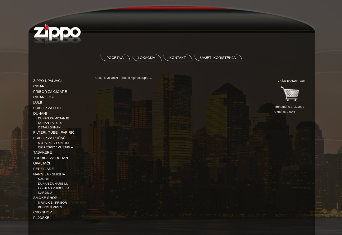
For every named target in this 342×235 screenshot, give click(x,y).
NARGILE (45, 179)
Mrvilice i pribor (52, 202)
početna (115, 58)
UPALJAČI (41, 163)
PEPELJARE (43, 169)
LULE (37, 102)
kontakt (177, 58)
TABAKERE (42, 152)
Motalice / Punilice (54, 143)
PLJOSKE (41, 218)
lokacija (146, 58)
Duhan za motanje (53, 118)
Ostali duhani (50, 127)
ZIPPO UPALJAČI (47, 81)
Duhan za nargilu (53, 183)
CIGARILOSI (43, 97)
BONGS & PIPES (50, 207)
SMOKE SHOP (45, 198)
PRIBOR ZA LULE (47, 108)
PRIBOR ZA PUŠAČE (50, 138)
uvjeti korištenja (218, 58)
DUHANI (40, 113)
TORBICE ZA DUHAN (50, 158)
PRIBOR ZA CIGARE (50, 91)
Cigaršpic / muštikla (55, 147)
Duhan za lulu (50, 123)
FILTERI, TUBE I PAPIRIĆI (54, 132)
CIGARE (40, 86)
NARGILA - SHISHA (49, 174)
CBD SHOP (42, 212)
